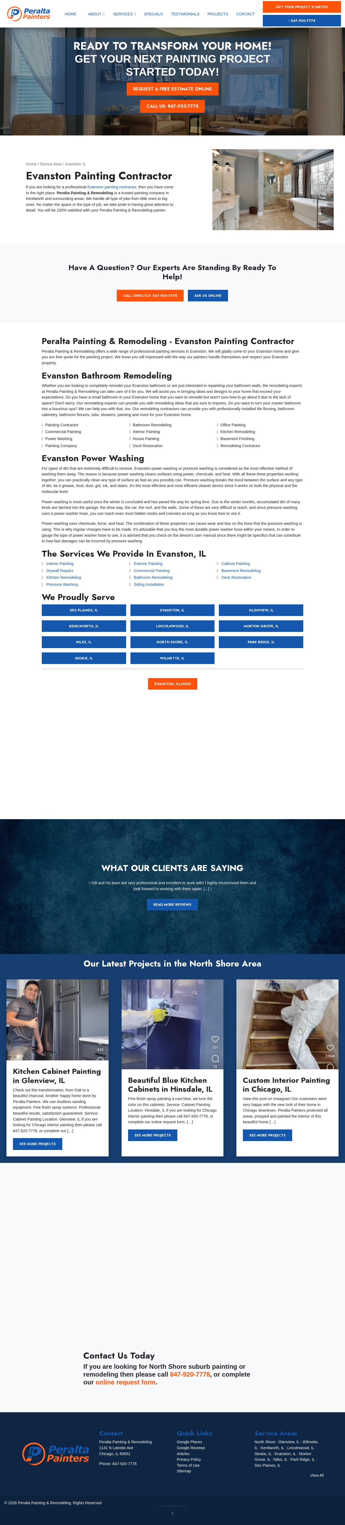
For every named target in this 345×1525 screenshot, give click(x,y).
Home (31, 164)
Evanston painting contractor (111, 187)
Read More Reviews (172, 904)
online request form (126, 1382)
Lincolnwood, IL (172, 626)
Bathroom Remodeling (153, 577)
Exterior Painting (148, 563)
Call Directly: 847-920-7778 (150, 295)
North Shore (265, 1442)
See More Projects (37, 1143)
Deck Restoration (236, 577)
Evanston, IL (75, 164)
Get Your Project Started (302, 6)
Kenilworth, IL (84, 626)
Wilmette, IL (172, 658)
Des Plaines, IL (84, 610)
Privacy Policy (189, 1459)
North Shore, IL (172, 642)
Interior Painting (60, 563)
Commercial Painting (152, 571)
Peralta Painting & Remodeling (44, 1503)
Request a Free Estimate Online (172, 89)
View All (317, 1475)
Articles (183, 1454)
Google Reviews (191, 1448)
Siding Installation (149, 584)
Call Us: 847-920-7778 (172, 106)
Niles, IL (84, 642)
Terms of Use (188, 1465)
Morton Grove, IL (261, 626)
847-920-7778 (301, 20)
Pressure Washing (62, 584)
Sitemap (184, 1471)
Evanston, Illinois (172, 683)
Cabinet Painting (236, 563)
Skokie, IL (84, 658)
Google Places (189, 1442)
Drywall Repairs (60, 571)
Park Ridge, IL (261, 642)
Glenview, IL (261, 610)
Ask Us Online (208, 295)
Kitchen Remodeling (63, 577)
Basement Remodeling (241, 571)
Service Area (50, 164)
